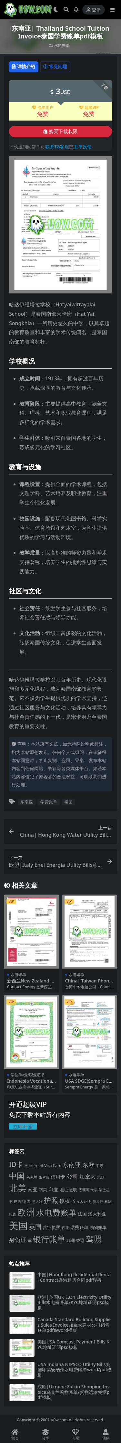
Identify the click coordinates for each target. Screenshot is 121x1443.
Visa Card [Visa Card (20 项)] (52, 1165)
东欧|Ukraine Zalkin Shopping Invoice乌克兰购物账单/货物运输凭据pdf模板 (73, 1392)
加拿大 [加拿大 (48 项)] (87, 1176)
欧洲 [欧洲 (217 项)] (26, 1212)
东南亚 (26, 802)
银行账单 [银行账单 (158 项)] (49, 1239)
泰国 (68, 802)
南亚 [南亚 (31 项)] (32, 1189)
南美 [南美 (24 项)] (43, 1190)
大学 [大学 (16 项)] (93, 1190)
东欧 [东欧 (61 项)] (88, 1165)
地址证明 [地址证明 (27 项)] (68, 1189)
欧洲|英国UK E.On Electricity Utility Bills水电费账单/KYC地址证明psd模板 (74, 1302)
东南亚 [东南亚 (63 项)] (72, 1165)
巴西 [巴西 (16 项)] (17, 1201)
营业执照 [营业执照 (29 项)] (52, 1227)
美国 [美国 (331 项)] (18, 1225)
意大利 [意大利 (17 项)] (37, 1201)
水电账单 (62, 45)
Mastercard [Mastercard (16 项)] (34, 1165)
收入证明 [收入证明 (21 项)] (83, 1201)
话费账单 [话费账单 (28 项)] (79, 1227)
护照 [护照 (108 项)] (51, 1200)
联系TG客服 (57, 146)
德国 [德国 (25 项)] (26, 1201)
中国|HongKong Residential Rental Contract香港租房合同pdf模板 (74, 1277)
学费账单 (48, 802)
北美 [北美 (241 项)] (17, 1188)
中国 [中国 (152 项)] (17, 1175)
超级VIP (89, 107)
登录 (93, 9)
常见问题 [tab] (55, 66)
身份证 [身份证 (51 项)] (17, 1240)
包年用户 (42, 107)
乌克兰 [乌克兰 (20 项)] (31, 1177)
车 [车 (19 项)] (30, 1240)
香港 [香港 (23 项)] (80, 1240)
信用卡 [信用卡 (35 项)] (58, 1176)
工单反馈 (83, 146)
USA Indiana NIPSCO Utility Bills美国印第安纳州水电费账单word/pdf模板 (74, 1369)
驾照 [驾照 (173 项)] (94, 1238)
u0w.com (59, 1420)
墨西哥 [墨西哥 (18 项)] (84, 1189)
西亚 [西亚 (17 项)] (65, 1227)
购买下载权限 (60, 131)
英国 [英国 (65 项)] (35, 1226)
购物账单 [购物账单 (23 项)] (98, 1227)
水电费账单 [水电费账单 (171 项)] (56, 1212)
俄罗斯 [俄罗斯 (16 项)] (44, 1177)
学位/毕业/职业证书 (28, 1074)
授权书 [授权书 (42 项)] (67, 1200)
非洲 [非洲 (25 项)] (70, 1240)
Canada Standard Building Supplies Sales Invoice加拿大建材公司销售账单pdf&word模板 (74, 1324)
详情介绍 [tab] (23, 66)
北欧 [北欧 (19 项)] (101, 1177)
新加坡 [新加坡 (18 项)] (98, 1201)
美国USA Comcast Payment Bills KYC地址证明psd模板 (73, 1344)
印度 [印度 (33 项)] (53, 1189)
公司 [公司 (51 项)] (72, 1176)
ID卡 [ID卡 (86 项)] (16, 1164)
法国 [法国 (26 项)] (82, 1214)
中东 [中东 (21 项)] (100, 1165)
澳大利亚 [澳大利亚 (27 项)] (97, 1214)
